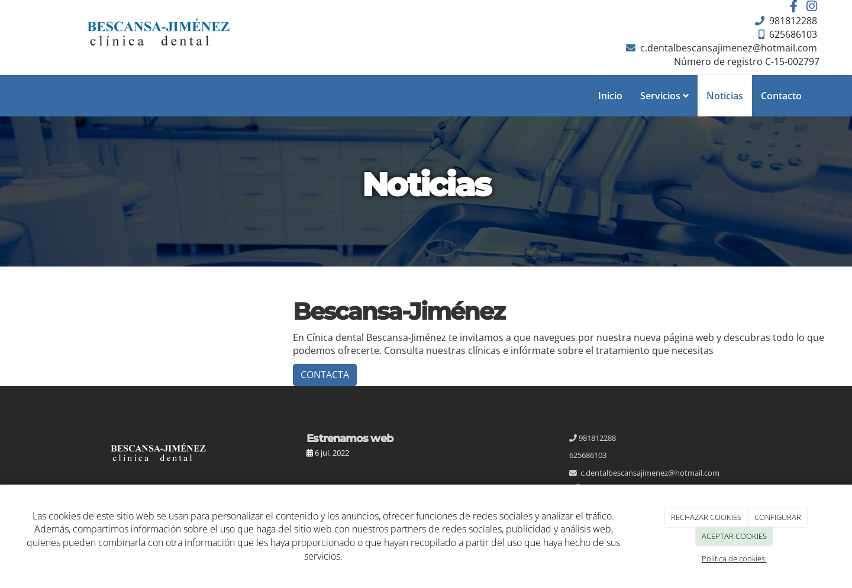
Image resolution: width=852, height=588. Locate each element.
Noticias (724, 95)
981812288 (792, 20)
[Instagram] (811, 7)
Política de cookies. (734, 558)
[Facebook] (794, 7)
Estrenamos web (349, 438)
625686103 (792, 34)
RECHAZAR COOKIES (706, 517)
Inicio (610, 95)
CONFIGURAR (777, 517)
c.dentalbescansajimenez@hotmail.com (727, 47)
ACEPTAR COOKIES (734, 536)
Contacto (781, 95)
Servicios (664, 95)
